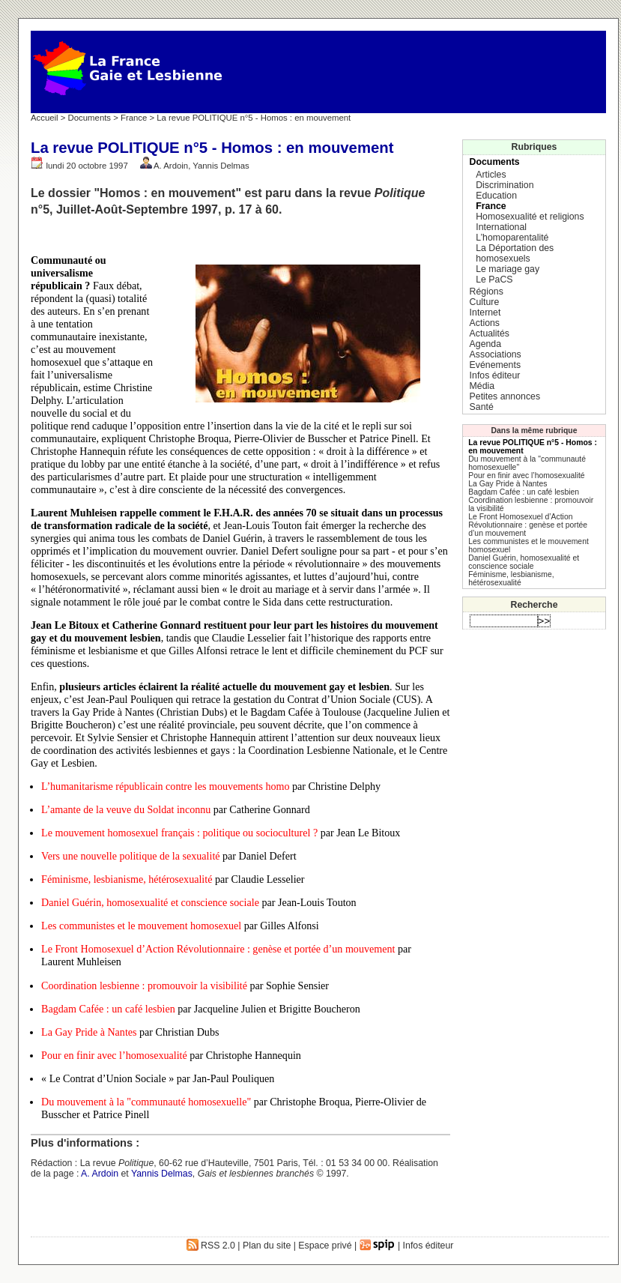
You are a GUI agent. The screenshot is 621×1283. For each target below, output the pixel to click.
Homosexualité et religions (530, 216)
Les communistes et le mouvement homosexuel (141, 926)
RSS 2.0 (211, 1245)
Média (482, 386)
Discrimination (504, 185)
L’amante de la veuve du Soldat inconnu (125, 809)
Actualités (489, 333)
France (134, 117)
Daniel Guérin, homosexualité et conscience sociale (150, 902)
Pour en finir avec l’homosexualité (114, 1055)
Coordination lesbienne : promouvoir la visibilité (144, 985)
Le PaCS (494, 279)
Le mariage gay (507, 269)
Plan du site (267, 1245)
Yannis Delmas (221, 165)
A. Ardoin (171, 165)
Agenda (485, 344)
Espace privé (324, 1245)
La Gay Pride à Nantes (88, 1032)
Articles (491, 174)
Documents (89, 117)
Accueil (44, 117)
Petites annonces (505, 396)
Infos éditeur (495, 375)
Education (496, 195)
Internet (485, 312)
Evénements (495, 365)
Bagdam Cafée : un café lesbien (108, 1009)
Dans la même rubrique (534, 430)
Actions (485, 323)
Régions (486, 291)
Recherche (534, 605)
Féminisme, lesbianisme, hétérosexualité (126, 879)
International (501, 227)
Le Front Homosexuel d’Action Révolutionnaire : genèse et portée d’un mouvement (218, 949)
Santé (482, 407)
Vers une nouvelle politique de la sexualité (130, 856)
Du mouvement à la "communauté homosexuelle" (146, 1102)
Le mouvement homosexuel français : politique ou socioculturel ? (179, 833)
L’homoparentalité (512, 237)
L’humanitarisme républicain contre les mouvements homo (165, 786)
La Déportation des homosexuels (515, 253)
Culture (485, 302)
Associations (495, 354)
